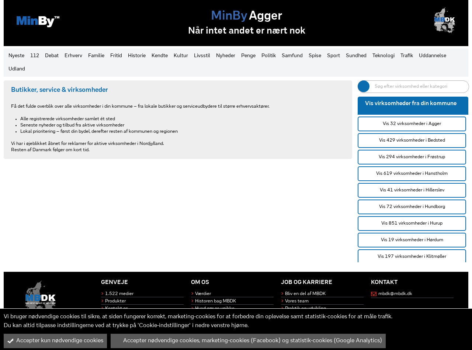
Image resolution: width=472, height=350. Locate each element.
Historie (137, 56)
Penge (248, 56)
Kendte (160, 56)
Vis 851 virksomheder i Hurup (411, 223)
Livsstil (202, 56)
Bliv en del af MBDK (305, 293)
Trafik (406, 56)
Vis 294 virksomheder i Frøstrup (412, 157)
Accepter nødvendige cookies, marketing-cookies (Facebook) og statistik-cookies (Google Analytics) (248, 341)
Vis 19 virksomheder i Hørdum (412, 240)
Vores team (297, 301)
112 (34, 56)
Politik (268, 56)
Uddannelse (432, 56)
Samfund (292, 56)
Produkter (115, 301)
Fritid (116, 56)
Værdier (203, 293)
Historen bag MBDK (215, 301)
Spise (315, 56)
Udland (16, 69)
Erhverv (73, 56)
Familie (96, 56)
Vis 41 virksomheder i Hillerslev (412, 190)
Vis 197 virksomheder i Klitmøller (412, 256)
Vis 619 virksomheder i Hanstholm (412, 173)
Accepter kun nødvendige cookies (55, 341)
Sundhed (356, 56)
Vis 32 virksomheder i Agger (412, 123)
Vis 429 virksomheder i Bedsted (412, 140)
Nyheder (225, 56)
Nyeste (16, 56)
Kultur (181, 56)
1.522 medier (119, 293)
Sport (333, 56)
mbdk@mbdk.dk (395, 293)
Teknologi (383, 56)
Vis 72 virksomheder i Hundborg (412, 206)
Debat (52, 56)
